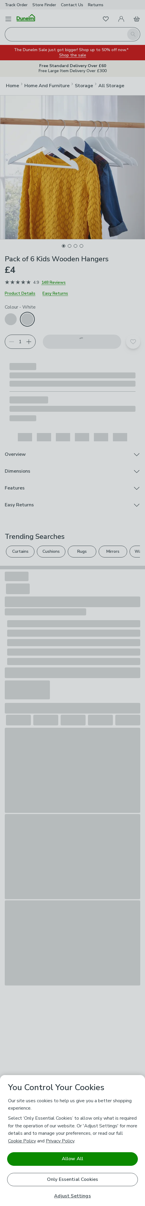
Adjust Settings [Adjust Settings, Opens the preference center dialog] (72, 1196)
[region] (72, 1140)
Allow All (72, 1158)
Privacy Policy (60, 1141)
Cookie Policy (22, 1141)
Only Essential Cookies (72, 1179)
